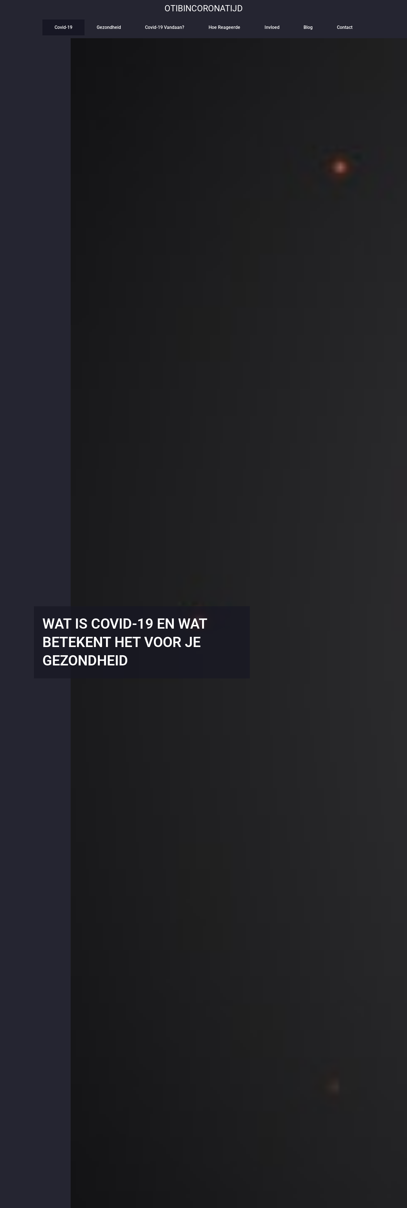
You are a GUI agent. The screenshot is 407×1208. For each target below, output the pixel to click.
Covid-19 (63, 27)
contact (344, 27)
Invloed (272, 27)
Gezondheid (109, 27)
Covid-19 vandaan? (164, 27)
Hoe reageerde (224, 27)
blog (308, 27)
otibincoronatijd (203, 8)
